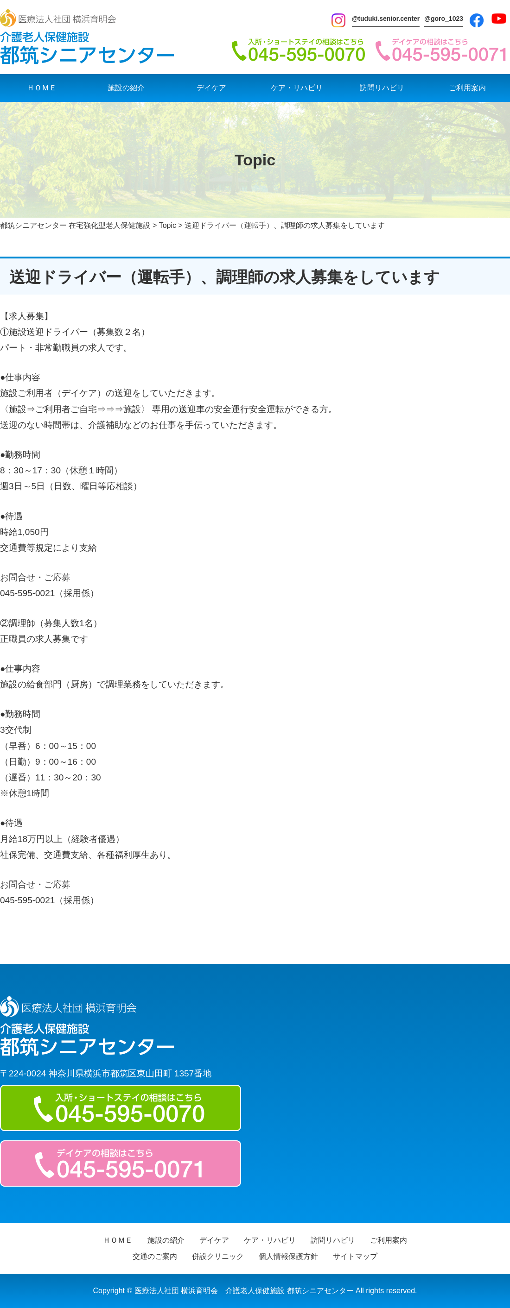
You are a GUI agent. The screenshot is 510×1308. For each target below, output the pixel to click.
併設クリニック (218, 1256)
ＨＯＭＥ (42, 88)
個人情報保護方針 (288, 1256)
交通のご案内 (155, 1256)
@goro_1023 (443, 18)
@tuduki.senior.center (386, 18)
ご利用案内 (467, 88)
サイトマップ (355, 1256)
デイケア (211, 88)
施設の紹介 (126, 88)
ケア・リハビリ (297, 88)
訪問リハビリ (382, 88)
